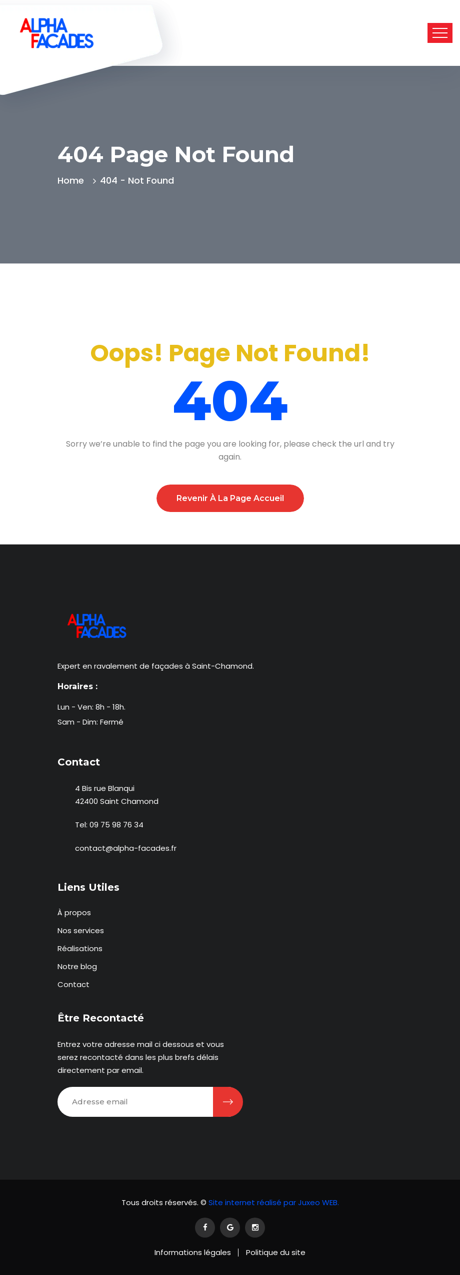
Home (73, 180)
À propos (74, 912)
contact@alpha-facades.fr (125, 848)
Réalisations (80, 948)
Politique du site (276, 1252)
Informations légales (192, 1252)
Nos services (81, 930)
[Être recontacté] (228, 1102)
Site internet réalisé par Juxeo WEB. (272, 1202)
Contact (74, 984)
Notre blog (77, 966)
